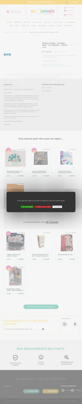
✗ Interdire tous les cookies (43, 206)
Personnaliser (57, 206)
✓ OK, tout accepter (27, 206)
